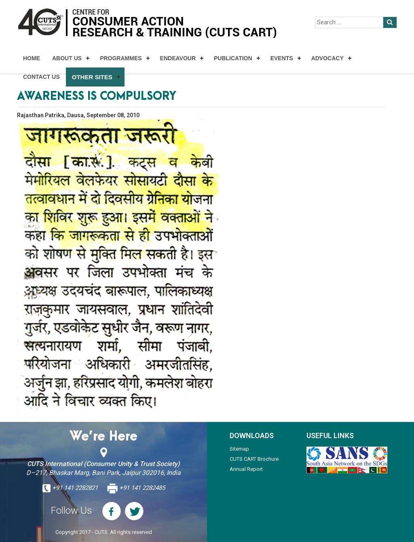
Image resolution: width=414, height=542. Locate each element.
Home (31, 58)
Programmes (121, 58)
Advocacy (327, 58)
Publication (233, 58)
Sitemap (239, 449)
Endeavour (178, 58)
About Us (67, 58)
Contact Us (41, 77)
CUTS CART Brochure (254, 459)
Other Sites (92, 77)
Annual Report (246, 469)
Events (281, 58)
